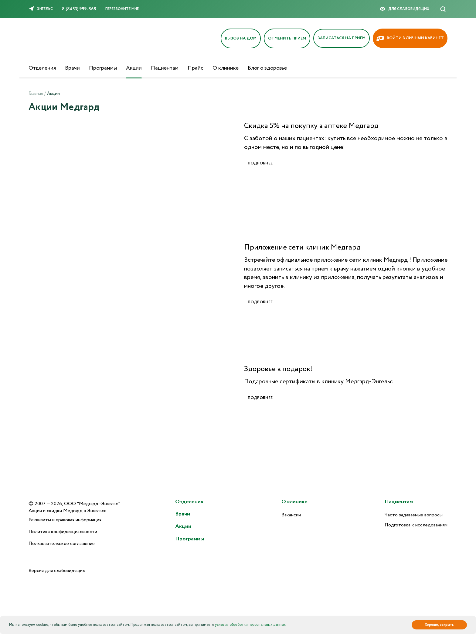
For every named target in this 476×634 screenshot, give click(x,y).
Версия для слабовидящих (57, 570)
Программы (103, 68)
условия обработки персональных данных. (251, 624)
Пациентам (164, 68)
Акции (134, 68)
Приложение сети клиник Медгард (302, 248)
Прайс (195, 68)
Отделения (42, 68)
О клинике (225, 68)
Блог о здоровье (267, 68)
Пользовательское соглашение (62, 543)
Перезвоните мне (122, 9)
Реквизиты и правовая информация (65, 519)
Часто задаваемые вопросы (414, 515)
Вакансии (291, 515)
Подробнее (260, 163)
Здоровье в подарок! (278, 369)
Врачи (72, 68)
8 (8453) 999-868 (79, 9)
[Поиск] (442, 9)
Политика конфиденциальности (63, 531)
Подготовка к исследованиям (416, 525)
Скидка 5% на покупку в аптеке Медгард (311, 126)
